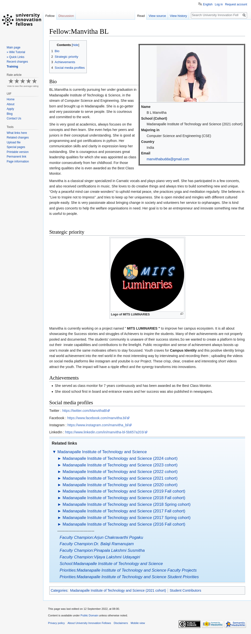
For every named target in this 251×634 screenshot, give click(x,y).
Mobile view (138, 623)
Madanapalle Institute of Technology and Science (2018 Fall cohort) (124, 498)
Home (10, 99)
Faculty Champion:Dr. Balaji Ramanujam (97, 544)
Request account (236, 4)
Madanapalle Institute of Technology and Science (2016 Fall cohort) (124, 524)
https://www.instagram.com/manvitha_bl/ (98, 425)
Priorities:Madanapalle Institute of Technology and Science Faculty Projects (128, 570)
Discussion (66, 16)
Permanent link (16, 156)
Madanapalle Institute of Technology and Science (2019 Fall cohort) (124, 491)
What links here (17, 133)
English (208, 4)
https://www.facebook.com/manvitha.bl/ (96, 418)
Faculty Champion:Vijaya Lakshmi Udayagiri (100, 557)
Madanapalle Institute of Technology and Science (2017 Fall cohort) (124, 511)
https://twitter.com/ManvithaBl (84, 411)
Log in (219, 4)
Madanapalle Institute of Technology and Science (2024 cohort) (120, 458)
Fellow (50, 16)
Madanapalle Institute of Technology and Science (102, 452)
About (10, 104)
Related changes (18, 137)
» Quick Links (15, 57)
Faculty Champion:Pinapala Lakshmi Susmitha (102, 550)
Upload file (14, 142)
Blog (10, 113)
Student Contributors (185, 590)
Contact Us (14, 118)
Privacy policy (56, 623)
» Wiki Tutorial (16, 52)
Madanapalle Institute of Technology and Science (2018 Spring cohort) (126, 504)
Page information (18, 161)
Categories (59, 590)
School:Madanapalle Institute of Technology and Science (111, 563)
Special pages (16, 147)
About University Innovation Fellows (89, 623)
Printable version (17, 152)
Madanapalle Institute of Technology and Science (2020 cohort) (120, 485)
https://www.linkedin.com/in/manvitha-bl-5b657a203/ (104, 432)
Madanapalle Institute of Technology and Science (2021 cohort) (120, 478)
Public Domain (89, 615)
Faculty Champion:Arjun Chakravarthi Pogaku (101, 537)
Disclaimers (121, 623)
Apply (10, 109)
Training (12, 66)
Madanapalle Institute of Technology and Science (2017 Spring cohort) (126, 517)
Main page (13, 47)
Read (141, 16)
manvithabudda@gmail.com (168, 159)
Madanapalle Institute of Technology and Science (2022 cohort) (120, 471)
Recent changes (17, 61)
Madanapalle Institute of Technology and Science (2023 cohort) (120, 465)
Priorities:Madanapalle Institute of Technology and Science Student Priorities (129, 577)
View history (178, 16)
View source (157, 16)
